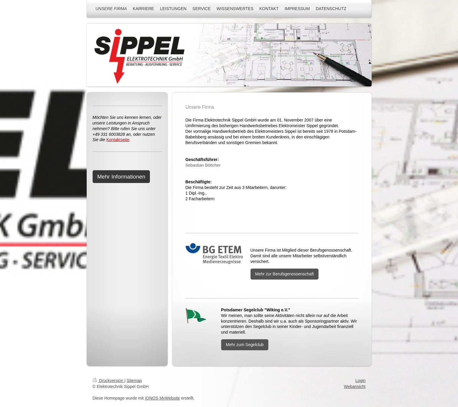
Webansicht (355, 386)
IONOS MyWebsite (162, 398)
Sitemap (134, 380)
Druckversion (108, 380)
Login (360, 380)
